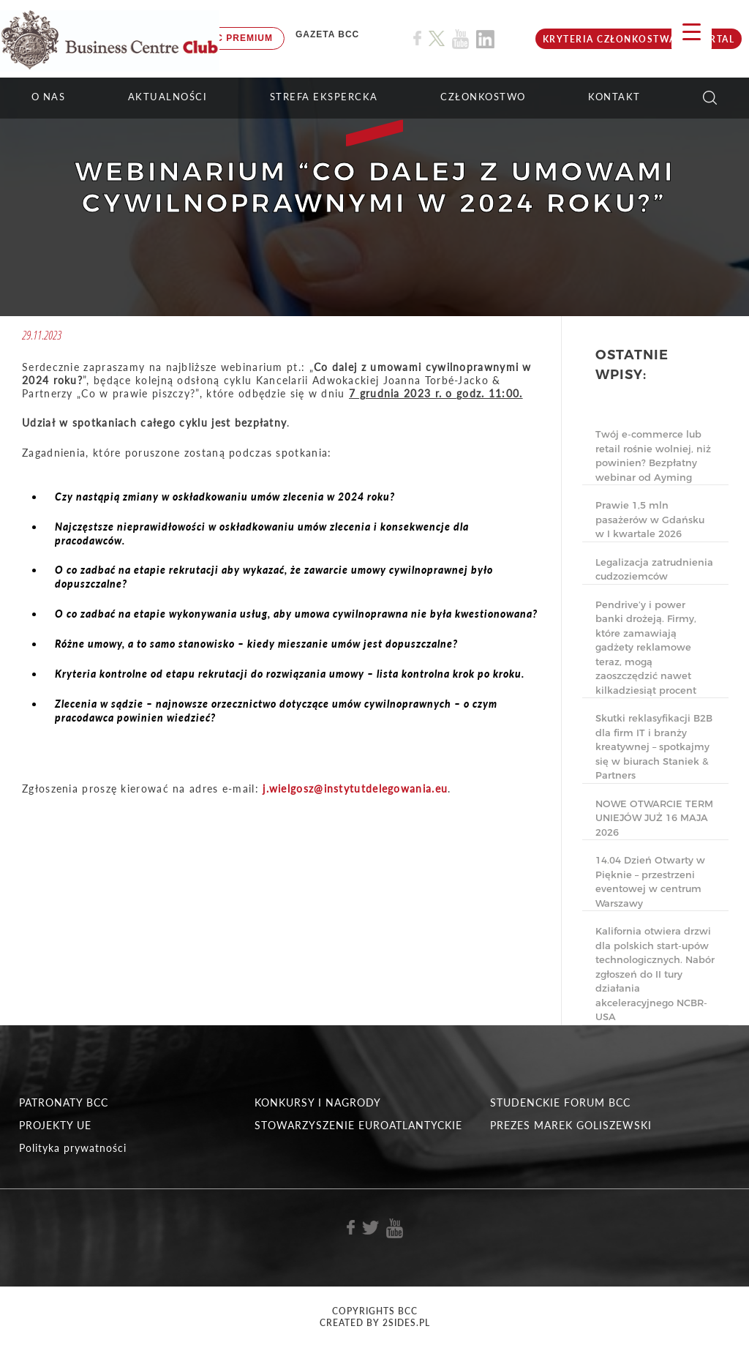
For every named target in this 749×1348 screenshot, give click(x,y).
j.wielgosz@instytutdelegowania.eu (355, 788)
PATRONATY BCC (63, 1102)
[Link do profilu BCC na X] (436, 39)
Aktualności (168, 96)
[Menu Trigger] (691, 31)
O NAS (48, 96)
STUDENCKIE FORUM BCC (560, 1102)
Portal (714, 39)
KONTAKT (614, 96)
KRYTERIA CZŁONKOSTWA (610, 39)
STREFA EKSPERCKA (324, 96)
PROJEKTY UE (55, 1125)
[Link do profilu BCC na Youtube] (460, 39)
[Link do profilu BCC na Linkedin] (485, 39)
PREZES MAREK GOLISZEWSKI (571, 1125)
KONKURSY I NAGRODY (318, 1102)
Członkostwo (483, 96)
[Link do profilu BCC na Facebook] (417, 38)
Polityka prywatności (73, 1148)
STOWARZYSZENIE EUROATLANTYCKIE (358, 1125)
